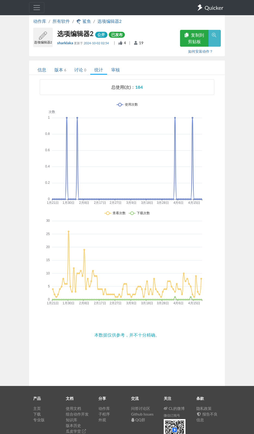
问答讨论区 (140, 408)
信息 (42, 69)
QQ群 (138, 419)
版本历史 (73, 425)
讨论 (80, 69)
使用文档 (73, 408)
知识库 (71, 419)
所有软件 (61, 21)
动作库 (39, 21)
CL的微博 (174, 408)
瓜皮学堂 (76, 431)
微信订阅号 (172, 415)
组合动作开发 (77, 414)
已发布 (117, 34)
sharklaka (65, 42)
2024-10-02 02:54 (97, 43)
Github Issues (142, 414)
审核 (115, 69)
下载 (37, 414)
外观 (102, 419)
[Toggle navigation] (36, 7)
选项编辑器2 (109, 21)
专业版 (39, 419)
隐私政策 (204, 408)
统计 (98, 69)
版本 (60, 69)
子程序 (104, 414)
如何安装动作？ (200, 51)
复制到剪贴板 (194, 38)
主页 (37, 408)
